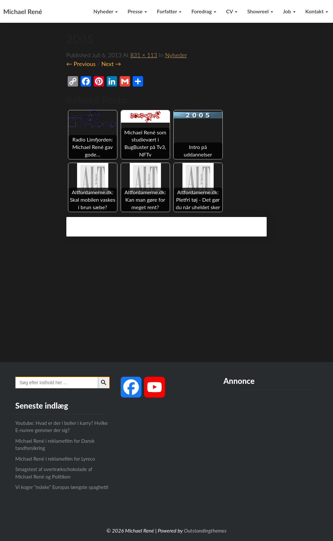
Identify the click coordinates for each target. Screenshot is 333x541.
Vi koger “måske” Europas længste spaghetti (61, 487)
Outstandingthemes (205, 530)
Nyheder (105, 11)
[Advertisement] (166, 303)
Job (289, 11)
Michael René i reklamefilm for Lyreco (55, 459)
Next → (111, 63)
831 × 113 (143, 55)
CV (231, 11)
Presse (137, 11)
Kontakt (316, 11)
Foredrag (203, 11)
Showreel (260, 11)
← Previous (81, 63)
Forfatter (169, 11)
